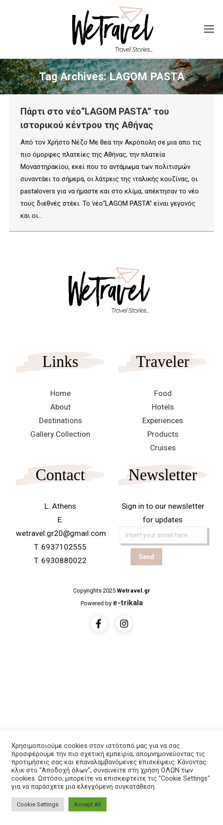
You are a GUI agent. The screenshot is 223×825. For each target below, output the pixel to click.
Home (60, 393)
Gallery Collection (60, 434)
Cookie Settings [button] (37, 804)
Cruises (163, 447)
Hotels (163, 406)
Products (163, 434)
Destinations (60, 420)
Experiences (162, 420)
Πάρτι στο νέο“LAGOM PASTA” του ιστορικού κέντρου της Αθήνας (94, 118)
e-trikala (128, 602)
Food (163, 393)
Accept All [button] (87, 804)
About (60, 406)
